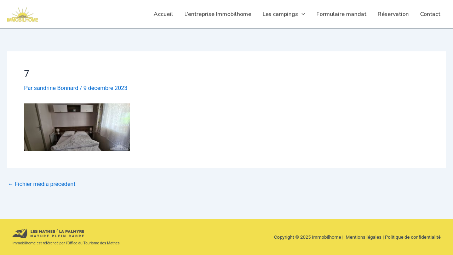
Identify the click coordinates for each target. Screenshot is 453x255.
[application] (301, 14)
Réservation (393, 14)
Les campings (284, 14)
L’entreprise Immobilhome (217, 14)
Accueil (163, 14)
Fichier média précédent (41, 184)
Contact (430, 14)
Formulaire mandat (341, 14)
